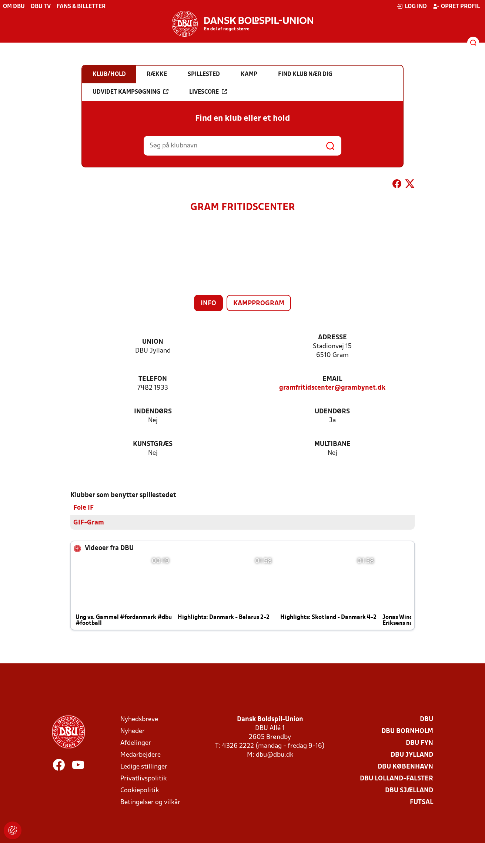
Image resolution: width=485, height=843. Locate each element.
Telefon (152, 379)
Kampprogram (258, 303)
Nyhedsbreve (139, 719)
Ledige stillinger (143, 767)
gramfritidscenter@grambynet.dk (332, 388)
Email (332, 379)
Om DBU (14, 6)
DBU (426, 719)
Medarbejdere (140, 755)
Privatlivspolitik (143, 779)
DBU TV (41, 6)
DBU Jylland (412, 755)
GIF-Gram (88, 523)
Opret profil (456, 6)
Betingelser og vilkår (150, 802)
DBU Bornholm (407, 731)
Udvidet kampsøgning (130, 92)
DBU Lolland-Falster (396, 779)
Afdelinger (135, 743)
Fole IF (83, 508)
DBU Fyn (419, 743)
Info (208, 303)
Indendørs (153, 412)
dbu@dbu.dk (274, 755)
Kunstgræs (153, 444)
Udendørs (332, 412)
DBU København (405, 767)
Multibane (332, 444)
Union (152, 342)
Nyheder (132, 731)
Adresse (332, 337)
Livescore (208, 92)
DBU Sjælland (409, 790)
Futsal (421, 802)
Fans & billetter (81, 6)
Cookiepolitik (139, 790)
